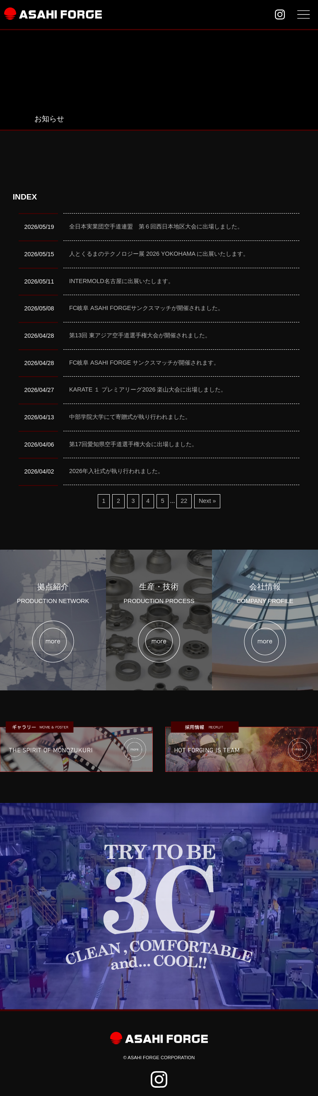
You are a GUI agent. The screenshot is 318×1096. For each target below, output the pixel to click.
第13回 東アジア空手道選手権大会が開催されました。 (140, 335)
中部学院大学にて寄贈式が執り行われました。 (130, 416)
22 (184, 501)
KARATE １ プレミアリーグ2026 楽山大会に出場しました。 (148, 389)
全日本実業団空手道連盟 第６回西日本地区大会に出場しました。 (156, 226)
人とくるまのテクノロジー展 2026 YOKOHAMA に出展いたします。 (159, 253)
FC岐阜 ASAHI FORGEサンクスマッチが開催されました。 (146, 308)
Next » (207, 501)
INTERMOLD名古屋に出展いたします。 (121, 281)
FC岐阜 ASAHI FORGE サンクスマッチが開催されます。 (144, 362)
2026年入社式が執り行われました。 (116, 471)
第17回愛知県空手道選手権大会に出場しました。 (133, 444)
